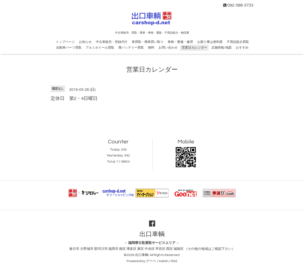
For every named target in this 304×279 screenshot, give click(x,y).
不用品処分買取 (238, 42)
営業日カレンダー (194, 47)
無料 (151, 47)
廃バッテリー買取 (131, 47)
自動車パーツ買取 (68, 47)
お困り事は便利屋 (210, 42)
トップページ (65, 42)
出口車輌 (152, 234)
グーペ (151, 261)
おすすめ (242, 47)
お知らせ (85, 42)
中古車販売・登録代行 (112, 42)
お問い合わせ (168, 47)
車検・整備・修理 (180, 42)
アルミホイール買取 (100, 47)
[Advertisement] (152, 116)
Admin (163, 261)
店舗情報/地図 (221, 47)
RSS (174, 261)
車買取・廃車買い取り (147, 42)
